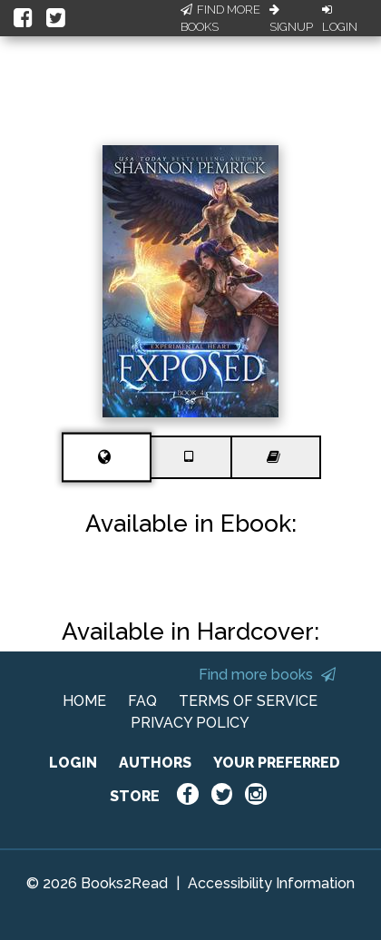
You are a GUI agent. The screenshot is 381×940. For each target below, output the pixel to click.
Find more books (267, 674)
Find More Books (220, 18)
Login (339, 19)
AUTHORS (155, 762)
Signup (291, 19)
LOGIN (73, 762)
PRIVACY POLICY (190, 722)
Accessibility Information (271, 883)
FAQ (142, 701)
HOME (84, 701)
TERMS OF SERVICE (248, 701)
